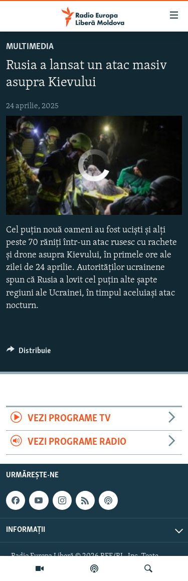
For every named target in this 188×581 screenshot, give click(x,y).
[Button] (29, 353)
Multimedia (30, 47)
